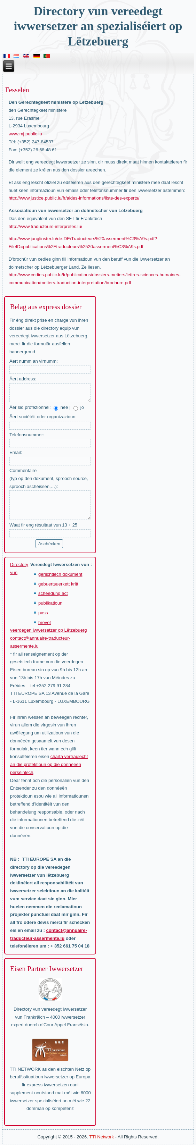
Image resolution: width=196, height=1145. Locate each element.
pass (43, 612)
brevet (44, 622)
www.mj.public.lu (25, 133)
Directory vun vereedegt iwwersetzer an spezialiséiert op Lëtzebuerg (98, 26)
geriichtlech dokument (60, 574)
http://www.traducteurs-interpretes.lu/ (46, 226)
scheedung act (53, 593)
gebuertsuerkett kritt (58, 584)
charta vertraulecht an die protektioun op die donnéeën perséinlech (49, 764)
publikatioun (50, 603)
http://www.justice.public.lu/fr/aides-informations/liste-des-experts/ (74, 198)
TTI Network (101, 1136)
